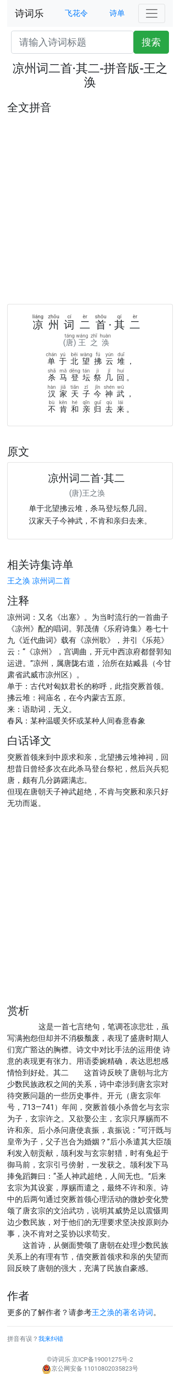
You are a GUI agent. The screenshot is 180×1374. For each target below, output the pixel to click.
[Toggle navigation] (151, 13)
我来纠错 (50, 1338)
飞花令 (76, 13)
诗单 (117, 13)
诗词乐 (29, 13)
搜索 (151, 42)
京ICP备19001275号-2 (102, 1359)
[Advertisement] (90, 209)
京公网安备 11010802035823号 (90, 1368)
